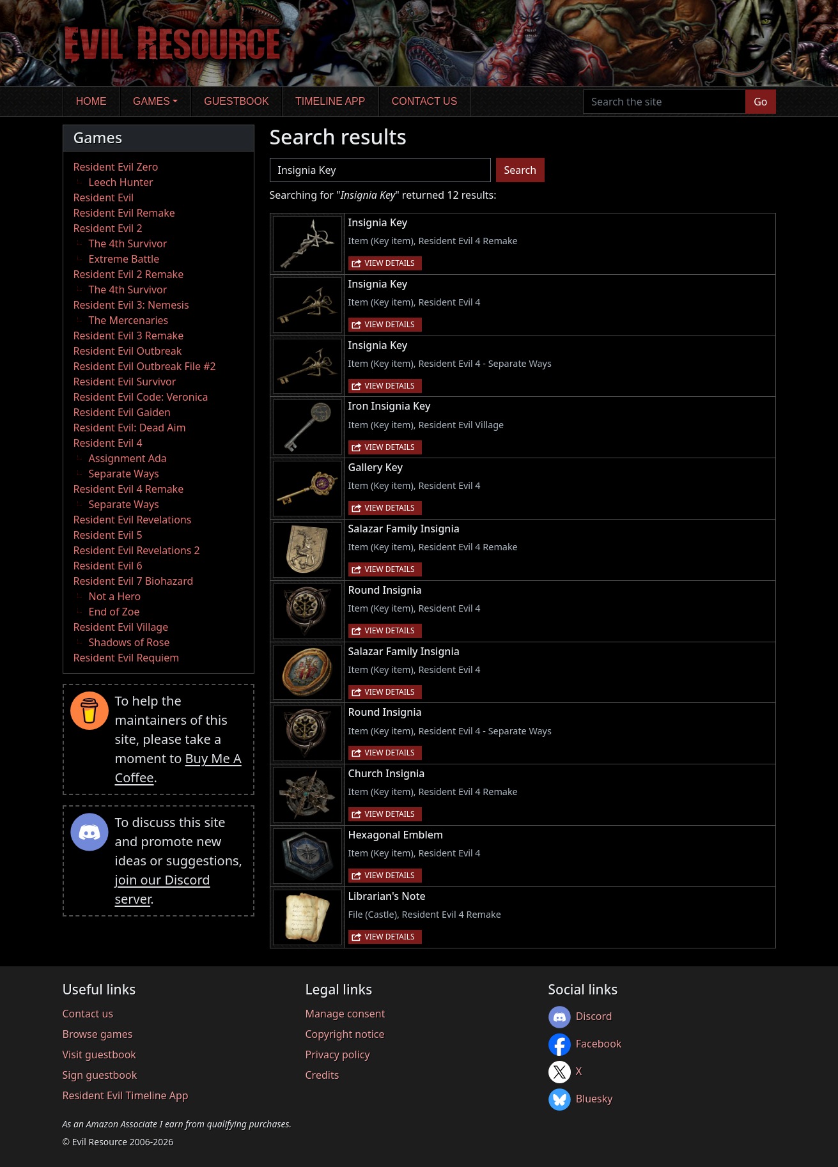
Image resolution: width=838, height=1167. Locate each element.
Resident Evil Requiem (127, 658)
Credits (322, 1075)
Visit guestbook (99, 1054)
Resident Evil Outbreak (128, 351)
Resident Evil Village (121, 627)
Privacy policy (338, 1054)
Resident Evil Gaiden (122, 412)
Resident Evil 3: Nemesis (131, 305)
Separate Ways (124, 474)
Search (520, 170)
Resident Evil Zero (116, 167)
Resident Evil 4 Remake (129, 489)
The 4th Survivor (128, 243)
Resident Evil (104, 197)
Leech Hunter (121, 182)
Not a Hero (115, 596)
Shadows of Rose (129, 642)
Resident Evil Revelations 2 (137, 550)
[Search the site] (664, 101)
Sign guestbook (100, 1075)
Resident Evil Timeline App (126, 1095)
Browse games (98, 1034)
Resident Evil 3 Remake (129, 335)
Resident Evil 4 (108, 443)
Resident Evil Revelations (133, 520)
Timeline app (330, 101)
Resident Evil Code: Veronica (141, 397)
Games (151, 101)
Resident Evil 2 (108, 228)
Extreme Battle (124, 259)
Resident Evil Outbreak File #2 (145, 366)
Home (91, 101)
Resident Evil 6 (108, 566)
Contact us (425, 101)
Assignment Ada (128, 458)
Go (760, 102)
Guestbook (236, 101)
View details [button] (390, 263)
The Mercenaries (129, 320)
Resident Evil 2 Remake (129, 274)
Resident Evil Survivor (125, 382)
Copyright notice (345, 1034)
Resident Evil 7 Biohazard (134, 581)
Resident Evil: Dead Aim (130, 428)
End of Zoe (114, 612)
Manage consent (345, 1014)
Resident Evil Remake (124, 213)
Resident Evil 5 (108, 535)
